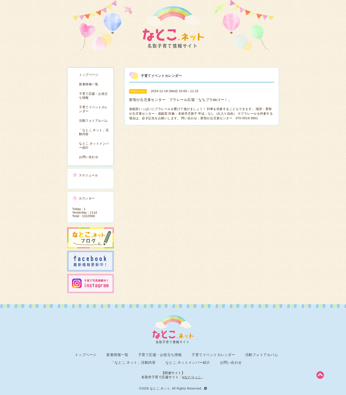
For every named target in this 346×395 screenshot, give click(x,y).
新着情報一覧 (88, 84)
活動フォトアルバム (93, 120)
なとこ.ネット (160, 388)
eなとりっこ (191, 377)
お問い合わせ (88, 157)
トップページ (88, 74)
